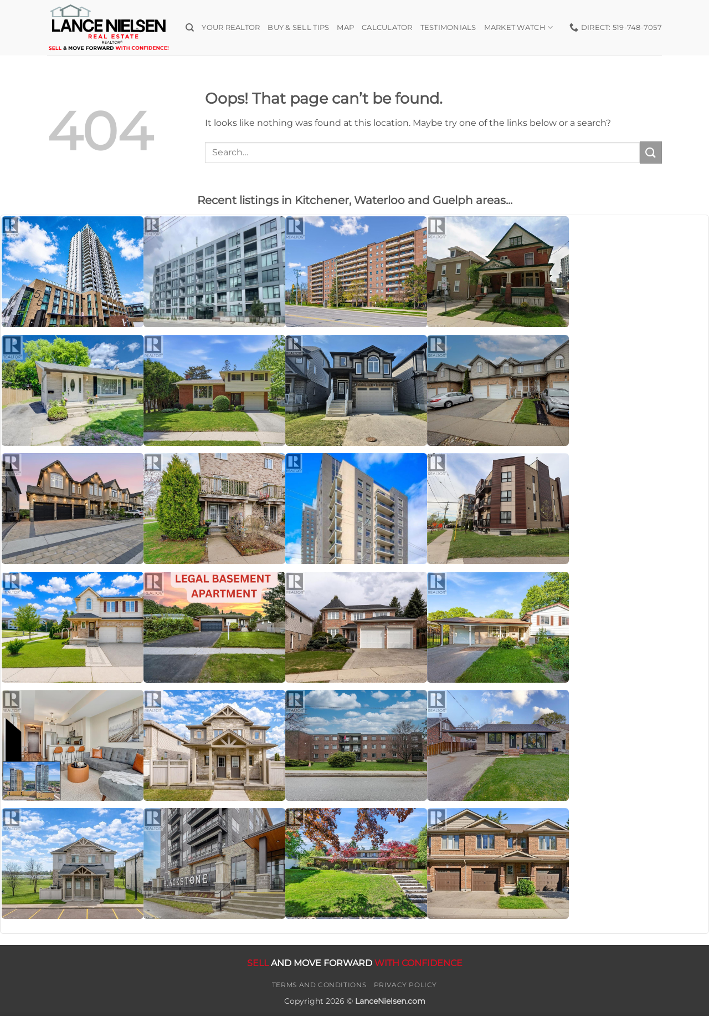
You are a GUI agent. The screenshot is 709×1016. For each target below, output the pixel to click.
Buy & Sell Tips (298, 27)
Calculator (387, 27)
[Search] (190, 27)
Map (345, 27)
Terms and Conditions (319, 985)
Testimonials (448, 27)
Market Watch (518, 27)
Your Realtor (231, 27)
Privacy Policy (406, 985)
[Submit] (651, 152)
